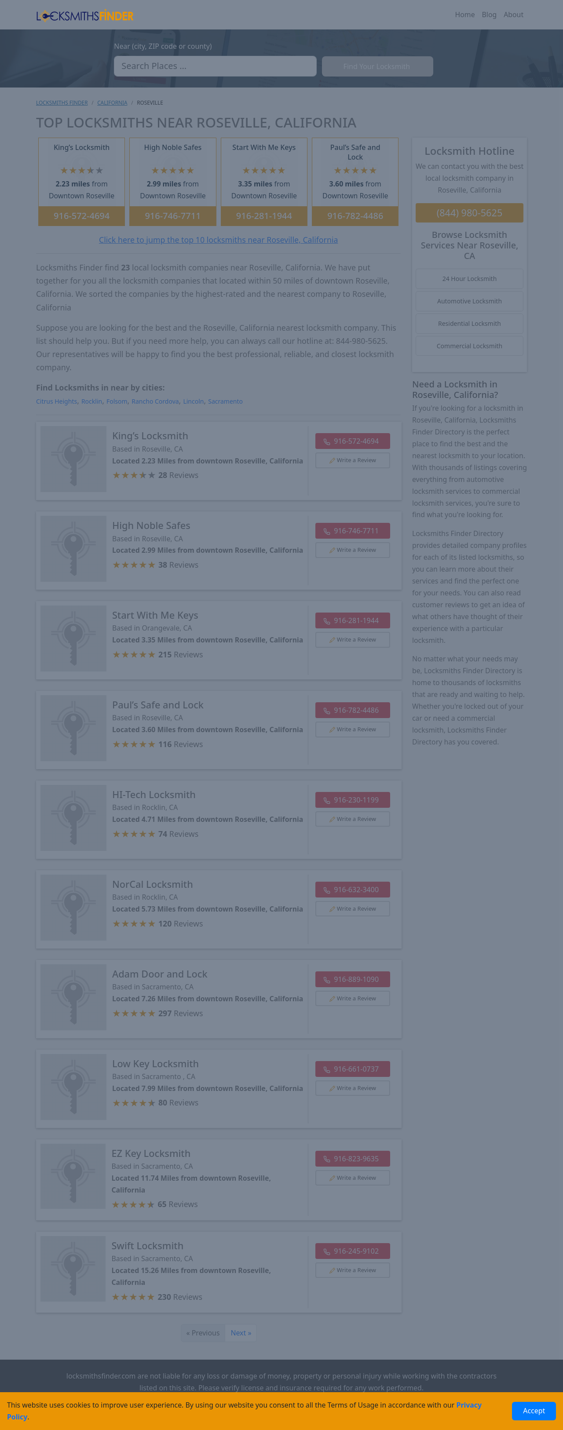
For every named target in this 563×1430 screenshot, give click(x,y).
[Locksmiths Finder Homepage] (85, 15)
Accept (534, 1410)
